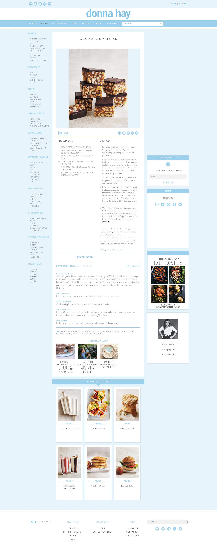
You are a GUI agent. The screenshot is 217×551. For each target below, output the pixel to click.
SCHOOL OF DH (60, 23)
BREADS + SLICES (37, 80)
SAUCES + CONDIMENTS (39, 126)
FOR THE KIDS (35, 188)
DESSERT (33, 274)
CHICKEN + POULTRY (38, 39)
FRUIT (32, 182)
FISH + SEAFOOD (36, 46)
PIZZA (32, 53)
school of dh (85, 334)
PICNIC (33, 254)
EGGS (32, 77)
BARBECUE (34, 106)
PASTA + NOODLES (37, 48)
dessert (130, 331)
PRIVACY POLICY (132, 536)
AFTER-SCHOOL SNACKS (36, 204)
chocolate (100, 331)
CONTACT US (73, 528)
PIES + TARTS (35, 55)
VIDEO (75, 23)
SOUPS (33, 58)
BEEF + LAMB (35, 41)
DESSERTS (34, 225)
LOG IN (172, 3)
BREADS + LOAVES (37, 121)
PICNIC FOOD (35, 104)
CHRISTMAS (34, 243)
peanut (75, 334)
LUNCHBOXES (35, 201)
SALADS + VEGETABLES (39, 60)
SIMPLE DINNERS (36, 194)
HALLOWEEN (35, 257)
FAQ (73, 540)
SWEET (32, 73)
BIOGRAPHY (168, 350)
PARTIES (33, 199)
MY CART (183, 3)
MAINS (32, 221)
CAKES (32, 165)
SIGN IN (103, 528)
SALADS (33, 94)
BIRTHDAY (34, 250)
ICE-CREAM (34, 177)
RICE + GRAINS (36, 51)
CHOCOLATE (35, 179)
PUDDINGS (34, 172)
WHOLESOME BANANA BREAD (39, 139)
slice (94, 334)
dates (123, 331)
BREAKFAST (34, 67)
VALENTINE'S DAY (37, 252)
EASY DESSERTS (36, 196)
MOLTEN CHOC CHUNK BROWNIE (39, 144)
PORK (32, 44)
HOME (32, 23)
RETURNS (73, 536)
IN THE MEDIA (168, 354)
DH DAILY (86, 23)
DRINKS (33, 82)
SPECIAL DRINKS (36, 230)
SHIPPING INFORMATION (73, 532)
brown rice (89, 331)
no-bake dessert (63, 334)
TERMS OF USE (132, 528)
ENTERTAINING (35, 212)
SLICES (33, 170)
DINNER (32, 33)
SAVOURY (34, 75)
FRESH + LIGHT (35, 263)
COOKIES (34, 167)
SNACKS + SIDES (36, 113)
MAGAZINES (113, 23)
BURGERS (34, 97)
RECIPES (44, 23)
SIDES (32, 223)
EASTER (33, 245)
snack (100, 334)
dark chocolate (113, 331)
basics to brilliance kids (72, 331)
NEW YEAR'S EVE (36, 247)
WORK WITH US (132, 532)
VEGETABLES (35, 119)
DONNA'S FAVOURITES (39, 163)
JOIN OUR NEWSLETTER (102, 532)
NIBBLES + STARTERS (38, 218)
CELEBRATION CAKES (38, 228)
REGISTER (168, 182)
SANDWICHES (35, 99)
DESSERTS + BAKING (38, 157)
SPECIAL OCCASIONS (38, 237)
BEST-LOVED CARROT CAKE (38, 149)
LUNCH (32, 89)
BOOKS (99, 23)
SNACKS (33, 269)
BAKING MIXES (35, 132)
